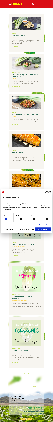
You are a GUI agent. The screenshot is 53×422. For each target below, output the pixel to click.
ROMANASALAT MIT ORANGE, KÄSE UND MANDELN (26, 297)
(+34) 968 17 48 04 (34, 408)
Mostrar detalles (43, 224)
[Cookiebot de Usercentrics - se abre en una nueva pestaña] (44, 192)
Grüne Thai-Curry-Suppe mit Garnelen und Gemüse (25, 75)
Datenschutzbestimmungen (17, 399)
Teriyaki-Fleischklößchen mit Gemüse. (25, 114)
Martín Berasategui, (16, 246)
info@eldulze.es (39, 413)
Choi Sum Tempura (18, 35)
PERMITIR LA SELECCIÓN (27, 229)
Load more (26, 373)
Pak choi (23, 246)
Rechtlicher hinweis (15, 396)
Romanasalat (24, 300)
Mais (13, 154)
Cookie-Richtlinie (14, 401)
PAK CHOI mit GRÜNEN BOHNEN (23, 244)
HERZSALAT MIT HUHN (20, 351)
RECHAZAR (9, 229)
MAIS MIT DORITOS (18, 152)
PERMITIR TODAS (43, 229)
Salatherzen (24, 352)
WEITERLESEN (15, 47)
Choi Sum (14, 37)
